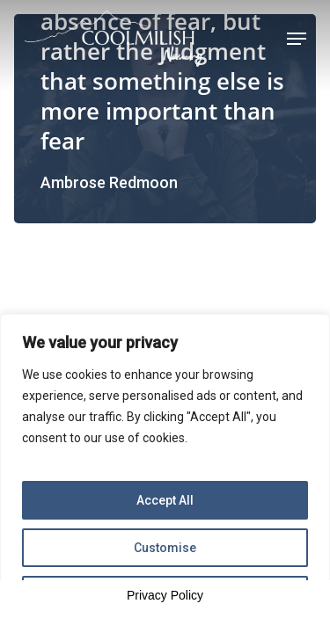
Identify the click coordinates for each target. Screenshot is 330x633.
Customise (165, 548)
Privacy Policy (165, 595)
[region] (165, 473)
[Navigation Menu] (296, 38)
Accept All (165, 500)
